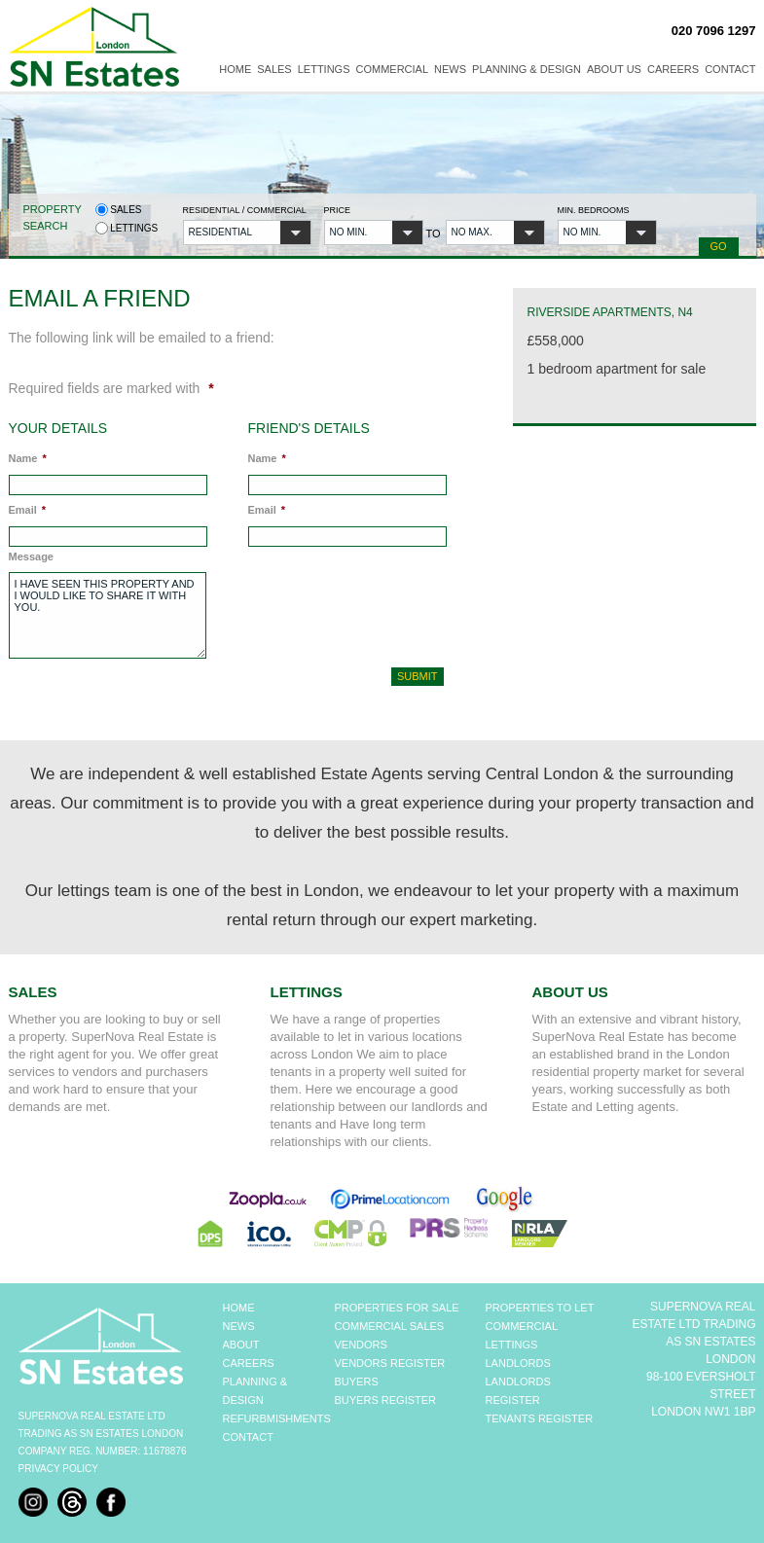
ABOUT (241, 1344)
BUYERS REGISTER (386, 1400)
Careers (673, 69)
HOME (239, 1307)
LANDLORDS (518, 1363)
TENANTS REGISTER (540, 1418)
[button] (247, 232)
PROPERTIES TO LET (540, 1307)
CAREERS (248, 1363)
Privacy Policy (58, 1468)
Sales (274, 69)
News (450, 69)
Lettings (324, 69)
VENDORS (361, 1344)
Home (235, 69)
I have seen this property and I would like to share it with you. (107, 615)
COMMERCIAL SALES (390, 1326)
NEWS (239, 1326)
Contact (730, 69)
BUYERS (357, 1381)
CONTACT (248, 1437)
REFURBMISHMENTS (277, 1418)
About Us (614, 69)
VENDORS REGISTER (390, 1363)
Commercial (392, 69)
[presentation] (351, 603)
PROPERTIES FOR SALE (397, 1307)
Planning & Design (526, 69)
